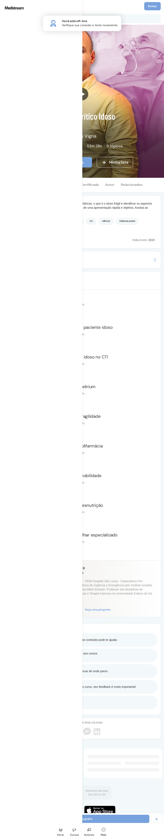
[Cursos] (74, 831)
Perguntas (37, 185)
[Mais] (103, 831)
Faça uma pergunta (98, 609)
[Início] (60, 831)
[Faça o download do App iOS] (99, 810)
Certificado (90, 185)
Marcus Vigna (71, 568)
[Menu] (8, 6)
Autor (109, 185)
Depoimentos (63, 185)
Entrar (152, 6)
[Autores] (89, 831)
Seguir (67, 609)
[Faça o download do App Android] (64, 810)
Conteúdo (15, 185)
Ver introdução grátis (61, 162)
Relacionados (132, 185)
